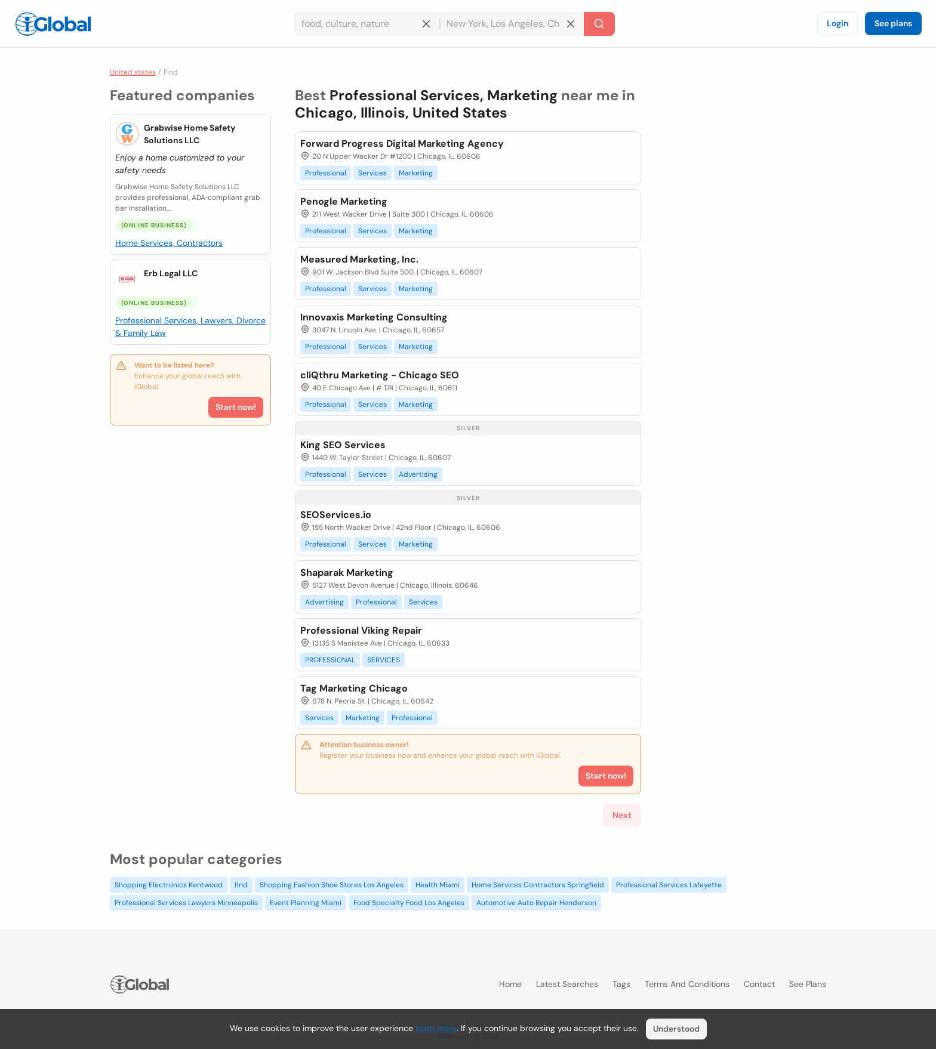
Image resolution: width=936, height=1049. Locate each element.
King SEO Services (343, 445)
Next (622, 815)
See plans (893, 23)
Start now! (235, 407)
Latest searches (567, 984)
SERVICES (383, 660)
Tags (621, 984)
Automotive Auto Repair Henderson (536, 903)
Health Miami (437, 885)
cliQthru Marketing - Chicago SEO (379, 375)
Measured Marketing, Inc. (359, 259)
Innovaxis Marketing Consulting (374, 317)
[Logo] (53, 24)
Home (510, 984)
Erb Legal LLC (171, 273)
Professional (325, 173)
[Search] (599, 24)
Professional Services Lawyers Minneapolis (186, 903)
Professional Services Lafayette (669, 885)
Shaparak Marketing (346, 572)
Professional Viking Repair (361, 630)
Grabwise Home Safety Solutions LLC (189, 134)
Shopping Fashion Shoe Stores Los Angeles (332, 885)
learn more (436, 1028)
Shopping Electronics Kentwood (169, 885)
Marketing (416, 173)
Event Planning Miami (305, 903)
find (241, 885)
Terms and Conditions (687, 984)
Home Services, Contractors (169, 242)
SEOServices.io (335, 514)
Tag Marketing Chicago (354, 688)
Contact (759, 984)
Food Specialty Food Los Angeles (408, 903)
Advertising (418, 474)
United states (133, 72)
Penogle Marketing (343, 201)
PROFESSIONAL (330, 660)
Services (372, 173)
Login (837, 23)
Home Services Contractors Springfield (538, 885)
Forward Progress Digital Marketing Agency (402, 143)
